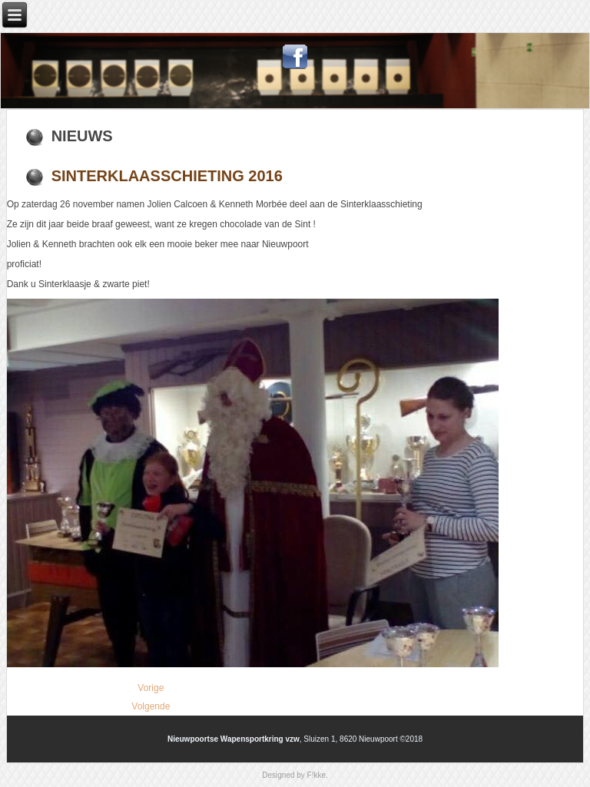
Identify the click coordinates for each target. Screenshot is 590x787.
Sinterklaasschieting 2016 (167, 175)
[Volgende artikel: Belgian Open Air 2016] (150, 706)
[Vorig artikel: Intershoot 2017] (151, 688)
